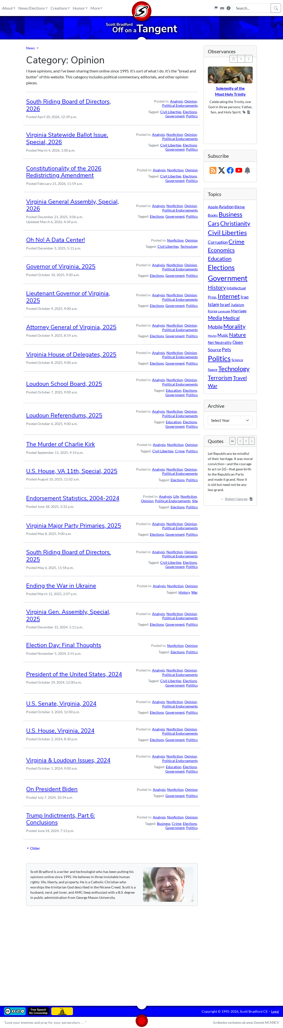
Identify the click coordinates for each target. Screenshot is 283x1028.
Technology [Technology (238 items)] (233, 368)
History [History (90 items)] (217, 287)
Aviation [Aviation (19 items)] (226, 206)
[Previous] (240, 441)
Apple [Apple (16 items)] (213, 206)
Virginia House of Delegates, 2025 (71, 354)
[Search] (276, 8)
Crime (180, 451)
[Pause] (246, 441)
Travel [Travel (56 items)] (240, 378)
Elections (190, 112)
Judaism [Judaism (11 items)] (237, 304)
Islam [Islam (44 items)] (213, 304)
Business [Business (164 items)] (230, 214)
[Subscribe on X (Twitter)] (221, 171)
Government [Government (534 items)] (228, 278)
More (95, 8)
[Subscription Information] (247, 171)
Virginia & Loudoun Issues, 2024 (68, 760)
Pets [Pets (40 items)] (226, 349)
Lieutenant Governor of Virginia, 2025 (68, 296)
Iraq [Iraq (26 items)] (244, 297)
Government (175, 116)
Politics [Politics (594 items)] (219, 358)
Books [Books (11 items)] (213, 215)
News (30, 48)
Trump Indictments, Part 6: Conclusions (60, 819)
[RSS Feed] (213, 171)
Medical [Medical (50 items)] (231, 318)
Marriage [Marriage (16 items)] (239, 310)
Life (176, 496)
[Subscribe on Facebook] (230, 171)
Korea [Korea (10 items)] (212, 311)
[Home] (141, 8)
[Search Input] (252, 8)
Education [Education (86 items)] (219, 258)
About (7, 8)
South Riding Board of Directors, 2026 (68, 105)
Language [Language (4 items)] (224, 311)
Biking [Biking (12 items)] (239, 207)
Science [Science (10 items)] (237, 360)
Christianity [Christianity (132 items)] (235, 223)
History (184, 592)
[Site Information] (228, 8)
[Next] (252, 441)
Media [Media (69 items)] (215, 318)
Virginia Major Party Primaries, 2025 (73, 526)
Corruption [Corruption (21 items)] (218, 242)
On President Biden (52, 789)
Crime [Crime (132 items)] (237, 241)
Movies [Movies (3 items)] (212, 335)
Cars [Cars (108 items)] (213, 223)
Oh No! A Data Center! (55, 240)
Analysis (176, 101)
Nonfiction (174, 134)
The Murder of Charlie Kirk (60, 444)
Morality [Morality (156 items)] (234, 326)
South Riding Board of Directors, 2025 (68, 555)
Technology (189, 246)
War (194, 592)
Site (195, 501)
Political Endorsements (180, 105)
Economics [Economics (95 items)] (221, 250)
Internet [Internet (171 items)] (229, 296)
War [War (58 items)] (212, 386)
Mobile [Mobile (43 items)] (215, 327)
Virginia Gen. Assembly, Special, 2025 (68, 615)
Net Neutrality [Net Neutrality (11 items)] (220, 342)
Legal (275, 1011)
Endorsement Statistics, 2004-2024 (72, 498)
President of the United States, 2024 (74, 674)
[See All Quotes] (232, 441)
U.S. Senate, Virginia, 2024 (61, 704)
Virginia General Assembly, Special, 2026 (72, 205)
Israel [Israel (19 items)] (225, 304)
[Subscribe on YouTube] (238, 171)
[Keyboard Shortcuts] (222, 8)
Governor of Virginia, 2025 (60, 266)
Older (33, 848)
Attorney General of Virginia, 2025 (71, 327)
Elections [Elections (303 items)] (221, 267)
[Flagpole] (216, 8)
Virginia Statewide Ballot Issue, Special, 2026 (67, 138)
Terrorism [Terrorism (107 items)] (220, 377)
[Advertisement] (141, 952)
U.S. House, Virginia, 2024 (60, 731)
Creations (59, 8)
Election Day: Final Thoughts (63, 645)
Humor (79, 8)
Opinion (190, 101)
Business (163, 823)
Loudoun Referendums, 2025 (64, 415)
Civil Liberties (170, 112)
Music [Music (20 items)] (222, 335)
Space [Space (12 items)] (212, 369)
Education (173, 390)
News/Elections (31, 8)
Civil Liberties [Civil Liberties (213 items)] (227, 232)
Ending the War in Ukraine (61, 586)
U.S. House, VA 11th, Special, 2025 (71, 471)
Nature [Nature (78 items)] (237, 334)
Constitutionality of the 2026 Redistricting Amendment (63, 171)
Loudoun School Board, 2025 (64, 384)
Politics (192, 116)
